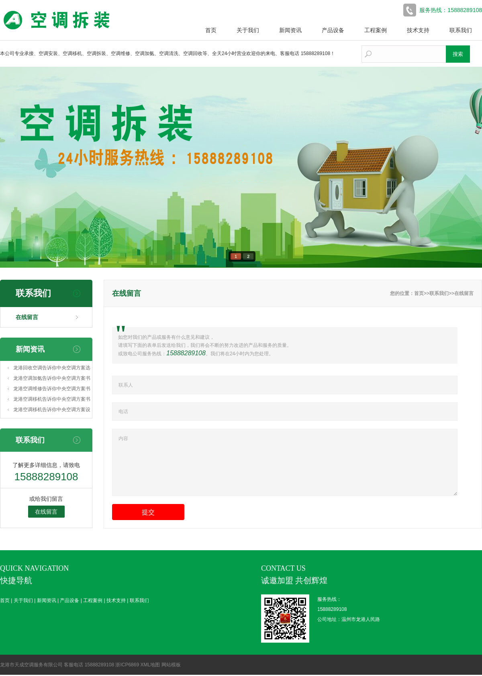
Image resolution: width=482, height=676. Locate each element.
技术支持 (418, 30)
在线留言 (27, 317)
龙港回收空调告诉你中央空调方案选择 (51, 369)
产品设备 (333, 30)
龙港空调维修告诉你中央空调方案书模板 (51, 390)
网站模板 (171, 666)
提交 (148, 523)
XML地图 (150, 666)
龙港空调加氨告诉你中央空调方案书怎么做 (51, 379)
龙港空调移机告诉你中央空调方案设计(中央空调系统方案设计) (51, 411)
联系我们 (460, 30)
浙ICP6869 (127, 666)
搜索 (458, 54)
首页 (210, 30)
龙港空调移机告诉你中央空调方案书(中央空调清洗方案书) (51, 400)
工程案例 (375, 30)
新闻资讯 (290, 30)
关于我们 (248, 30)
